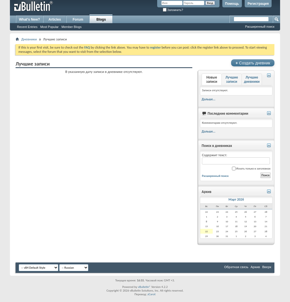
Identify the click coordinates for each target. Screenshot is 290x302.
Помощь (232, 4)
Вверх (266, 267)
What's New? (29, 19)
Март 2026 (236, 199)
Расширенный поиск (259, 26)
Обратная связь (236, 267)
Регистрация (258, 4)
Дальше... (209, 99)
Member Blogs (71, 27)
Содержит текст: (236, 158)
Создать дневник (252, 62)
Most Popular (49, 27)
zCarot (152, 294)
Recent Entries (27, 27)
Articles (54, 19)
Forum (78, 19)
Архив (255, 267)
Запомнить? (173, 10)
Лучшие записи (231, 79)
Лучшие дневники (252, 79)
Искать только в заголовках (251, 168)
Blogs (101, 19)
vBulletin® (144, 287)
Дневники (29, 39)
